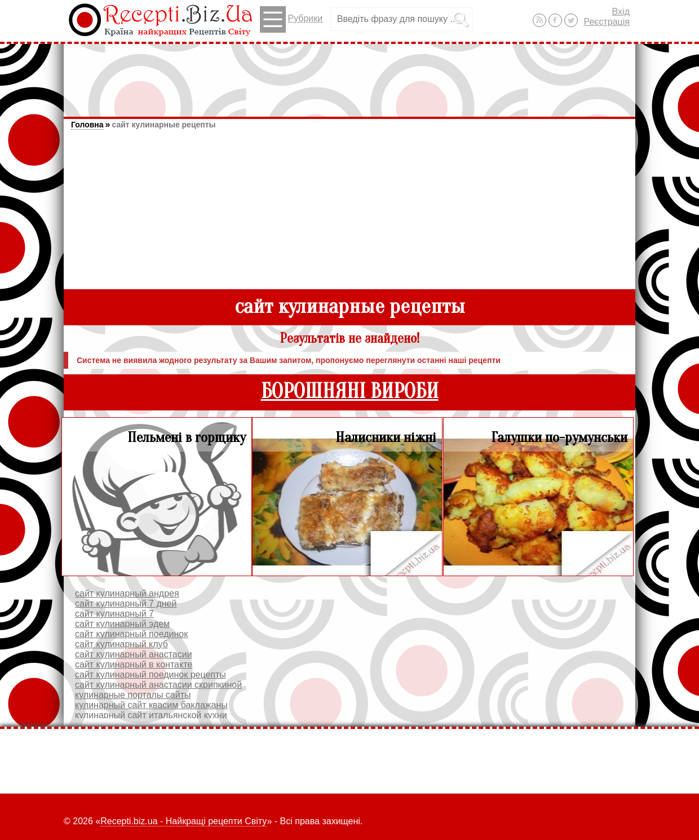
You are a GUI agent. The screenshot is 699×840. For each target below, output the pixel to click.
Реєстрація (606, 21)
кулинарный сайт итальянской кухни (151, 715)
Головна (87, 124)
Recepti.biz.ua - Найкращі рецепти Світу (183, 821)
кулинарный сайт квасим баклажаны (151, 705)
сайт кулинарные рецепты (163, 124)
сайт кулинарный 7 (114, 613)
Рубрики (291, 19)
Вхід (621, 11)
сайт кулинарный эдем (122, 624)
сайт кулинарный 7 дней (125, 603)
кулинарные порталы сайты (133, 695)
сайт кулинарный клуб (121, 644)
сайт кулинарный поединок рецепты (150, 674)
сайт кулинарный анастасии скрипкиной (158, 684)
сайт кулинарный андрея (127, 593)
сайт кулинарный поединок (131, 634)
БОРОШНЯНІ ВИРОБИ (350, 391)
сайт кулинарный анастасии (133, 654)
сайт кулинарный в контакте (133, 664)
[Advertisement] (349, 75)
